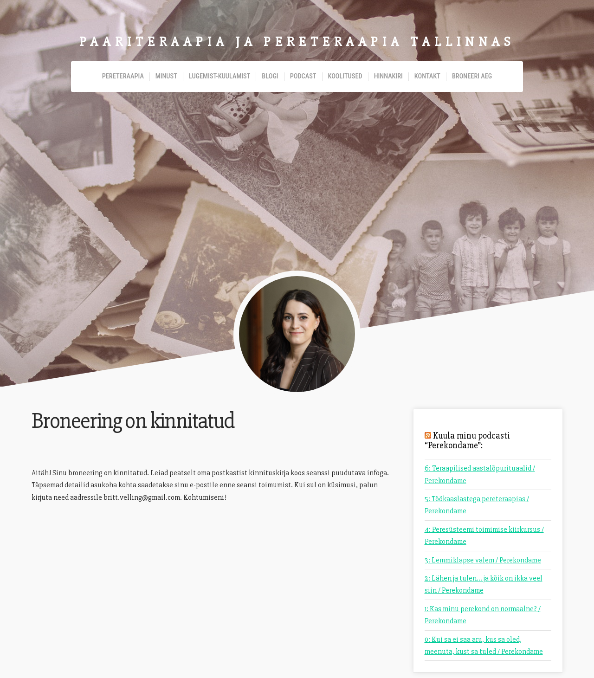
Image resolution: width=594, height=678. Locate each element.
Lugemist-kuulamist (220, 76)
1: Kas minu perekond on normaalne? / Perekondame (483, 615)
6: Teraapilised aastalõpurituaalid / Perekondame (480, 474)
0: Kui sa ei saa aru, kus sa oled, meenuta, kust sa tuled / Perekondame (484, 645)
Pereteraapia (123, 76)
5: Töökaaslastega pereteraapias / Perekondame (477, 505)
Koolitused (345, 76)
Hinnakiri (388, 76)
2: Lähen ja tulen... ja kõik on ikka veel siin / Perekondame (483, 584)
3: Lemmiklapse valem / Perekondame (483, 560)
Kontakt (427, 76)
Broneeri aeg (472, 76)
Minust (166, 76)
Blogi (270, 76)
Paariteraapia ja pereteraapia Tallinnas (297, 42)
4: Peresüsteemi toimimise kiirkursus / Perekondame (484, 535)
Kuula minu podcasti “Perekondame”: (467, 440)
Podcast (303, 76)
